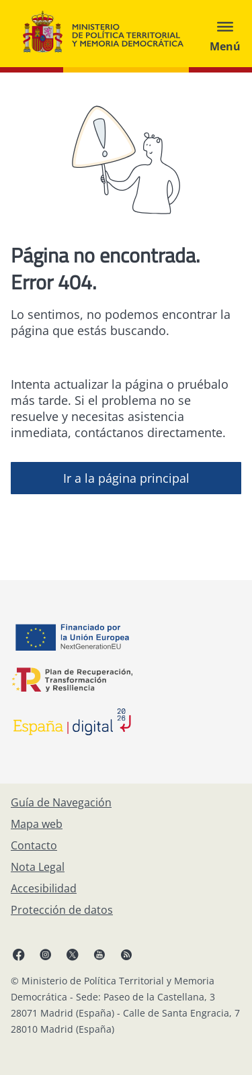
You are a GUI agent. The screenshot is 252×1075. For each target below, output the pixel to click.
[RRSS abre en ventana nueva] (126, 954)
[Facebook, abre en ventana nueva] (19, 954)
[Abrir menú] (225, 33)
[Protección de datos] (62, 910)
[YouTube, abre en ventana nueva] (99, 954)
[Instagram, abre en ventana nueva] (46, 954)
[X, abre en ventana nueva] (73, 954)
